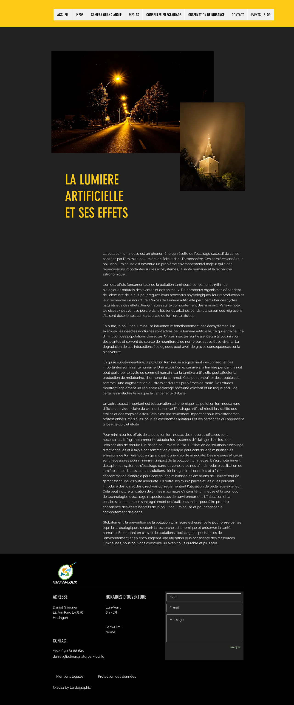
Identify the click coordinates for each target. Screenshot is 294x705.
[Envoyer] (235, 647)
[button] (79, 14)
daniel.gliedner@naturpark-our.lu (78, 656)
